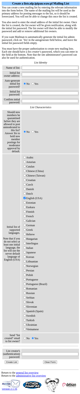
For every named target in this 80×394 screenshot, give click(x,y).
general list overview (27, 372)
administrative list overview (31, 375)
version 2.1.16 (11, 387)
